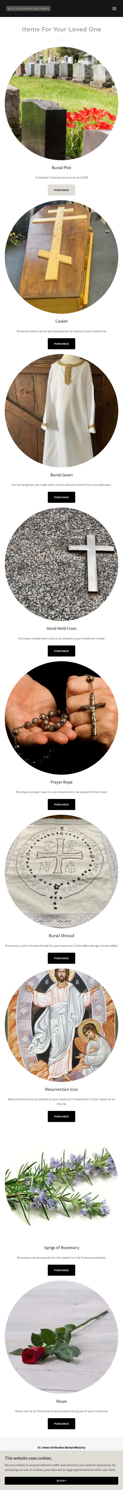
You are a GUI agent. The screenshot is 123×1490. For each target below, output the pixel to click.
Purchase (61, 190)
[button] (114, 8)
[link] (28, 8)
